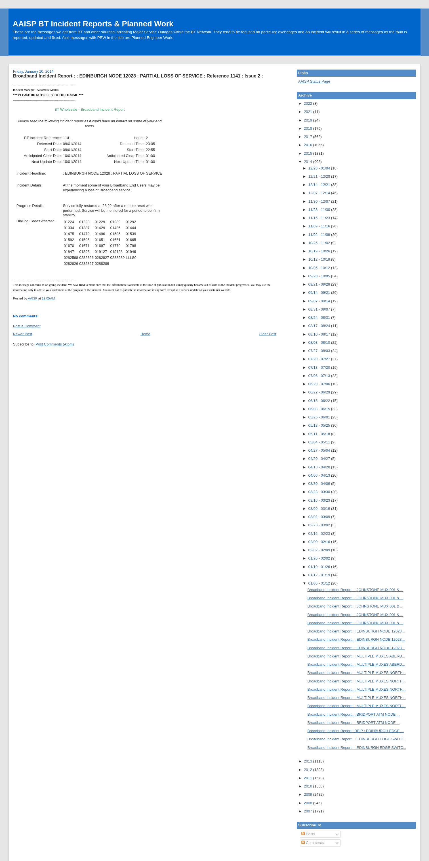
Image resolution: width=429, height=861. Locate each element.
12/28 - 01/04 (319, 168)
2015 (308, 153)
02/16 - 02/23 (319, 533)
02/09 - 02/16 (319, 542)
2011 (308, 778)
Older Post (267, 334)
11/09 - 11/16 (319, 226)
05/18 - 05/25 (319, 425)
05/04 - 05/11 (319, 442)
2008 (308, 803)
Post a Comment (27, 326)
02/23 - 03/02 (319, 525)
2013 (308, 761)
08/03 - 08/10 (319, 342)
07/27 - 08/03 (319, 351)
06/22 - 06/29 (319, 392)
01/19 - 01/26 (319, 567)
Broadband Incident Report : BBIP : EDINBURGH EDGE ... (355, 731)
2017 (308, 137)
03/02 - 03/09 (319, 517)
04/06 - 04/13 (319, 475)
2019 (308, 120)
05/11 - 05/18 (319, 434)
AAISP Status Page (314, 81)
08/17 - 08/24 (319, 326)
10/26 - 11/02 (319, 243)
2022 (308, 103)
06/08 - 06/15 (319, 409)
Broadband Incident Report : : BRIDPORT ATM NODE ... (353, 714)
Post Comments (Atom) (54, 344)
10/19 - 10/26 (319, 251)
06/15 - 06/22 (319, 401)
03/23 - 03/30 (319, 492)
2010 (308, 786)
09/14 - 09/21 (319, 292)
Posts (308, 834)
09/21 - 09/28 (319, 284)
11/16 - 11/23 (319, 218)
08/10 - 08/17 (319, 334)
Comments (312, 843)
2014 (308, 162)
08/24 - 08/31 (319, 317)
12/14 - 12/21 (319, 185)
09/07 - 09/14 (319, 301)
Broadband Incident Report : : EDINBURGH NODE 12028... (356, 631)
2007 (308, 811)
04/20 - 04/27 (319, 458)
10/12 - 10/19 (319, 259)
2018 (308, 128)
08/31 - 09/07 (319, 309)
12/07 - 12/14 (319, 193)
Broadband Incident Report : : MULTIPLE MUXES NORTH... (356, 673)
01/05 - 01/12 (319, 583)
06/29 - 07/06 (319, 384)
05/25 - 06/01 (319, 417)
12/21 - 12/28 (319, 176)
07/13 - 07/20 (319, 367)
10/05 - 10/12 (319, 268)
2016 (308, 145)
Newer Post (22, 334)
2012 (308, 770)
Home (145, 334)
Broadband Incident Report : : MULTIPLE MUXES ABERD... (356, 656)
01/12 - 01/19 (319, 575)
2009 (308, 794)
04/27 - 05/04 (319, 450)
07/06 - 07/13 (319, 376)
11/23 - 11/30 (319, 210)
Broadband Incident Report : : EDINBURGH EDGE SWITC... (356, 739)
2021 (308, 112)
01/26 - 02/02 (319, 558)
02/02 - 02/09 (319, 550)
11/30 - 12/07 (319, 201)
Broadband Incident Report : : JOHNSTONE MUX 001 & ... (355, 590)
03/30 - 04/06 (319, 483)
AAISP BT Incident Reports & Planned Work (93, 23)
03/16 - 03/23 (319, 500)
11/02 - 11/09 (319, 234)
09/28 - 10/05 (319, 276)
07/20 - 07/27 (319, 359)
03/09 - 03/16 (319, 508)
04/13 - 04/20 (319, 467)
